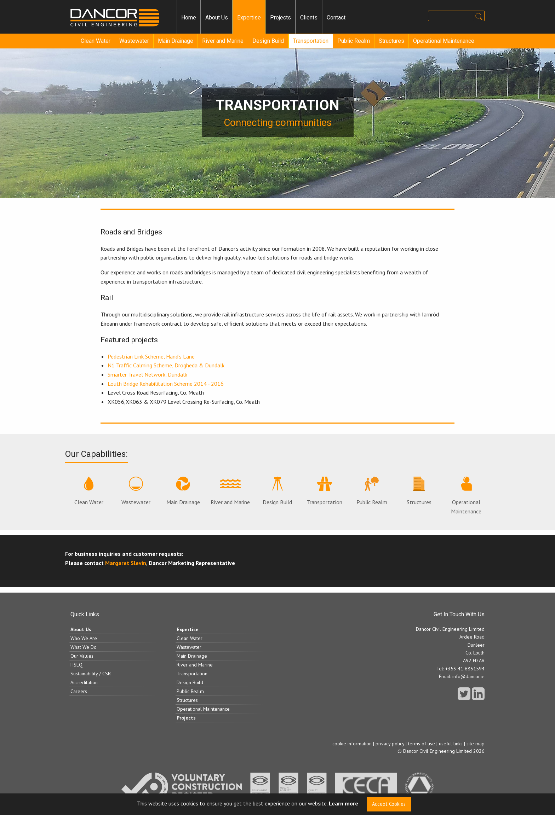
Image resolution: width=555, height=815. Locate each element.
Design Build (268, 40)
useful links (451, 743)
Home (188, 17)
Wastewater (134, 40)
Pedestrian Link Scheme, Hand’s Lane (151, 356)
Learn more (343, 803)
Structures (391, 40)
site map (476, 743)
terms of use (421, 743)
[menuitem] (189, 17)
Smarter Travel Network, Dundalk (147, 374)
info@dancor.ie (468, 676)
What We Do (83, 647)
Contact (336, 17)
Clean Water (95, 40)
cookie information (352, 743)
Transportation (310, 40)
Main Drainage (175, 40)
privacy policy (390, 743)
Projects (280, 17)
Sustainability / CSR (90, 673)
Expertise (249, 17)
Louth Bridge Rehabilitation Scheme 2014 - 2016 (166, 383)
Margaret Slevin (125, 562)
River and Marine (223, 40)
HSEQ (76, 665)
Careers (78, 691)
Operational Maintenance (443, 40)
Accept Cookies (389, 804)
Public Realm (353, 40)
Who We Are (83, 638)
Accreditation (84, 682)
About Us (216, 17)
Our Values (81, 656)
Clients (308, 17)
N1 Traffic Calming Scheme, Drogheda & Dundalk (166, 365)
